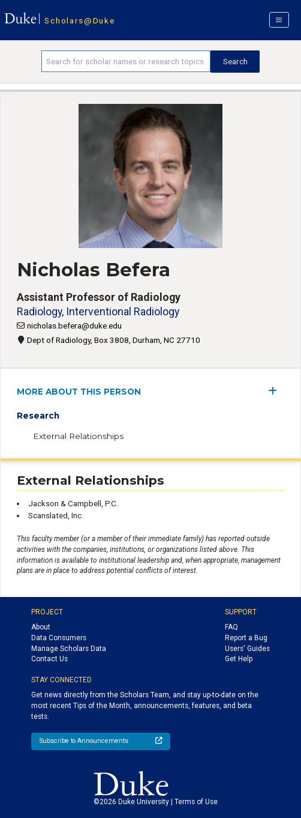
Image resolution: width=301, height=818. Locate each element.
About (40, 627)
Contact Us (49, 659)
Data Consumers (58, 638)
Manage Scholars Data (68, 648)
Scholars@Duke (79, 20)
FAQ (231, 627)
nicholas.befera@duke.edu (74, 325)
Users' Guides (247, 648)
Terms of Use (196, 802)
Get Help (238, 659)
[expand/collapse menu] (276, 391)
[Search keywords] (125, 61)
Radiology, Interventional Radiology (98, 311)
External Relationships (78, 436)
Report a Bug (246, 638)
